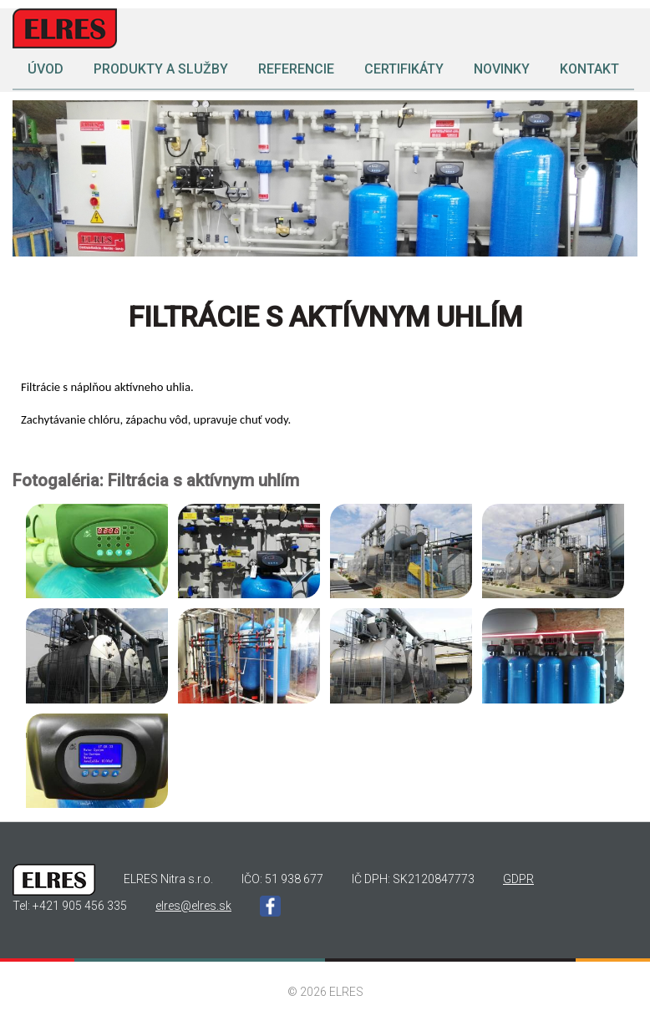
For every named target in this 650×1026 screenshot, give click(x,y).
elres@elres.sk (193, 905)
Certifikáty (404, 69)
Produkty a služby (161, 69)
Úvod (45, 69)
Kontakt (589, 69)
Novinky (502, 69)
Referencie (296, 69)
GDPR (518, 879)
